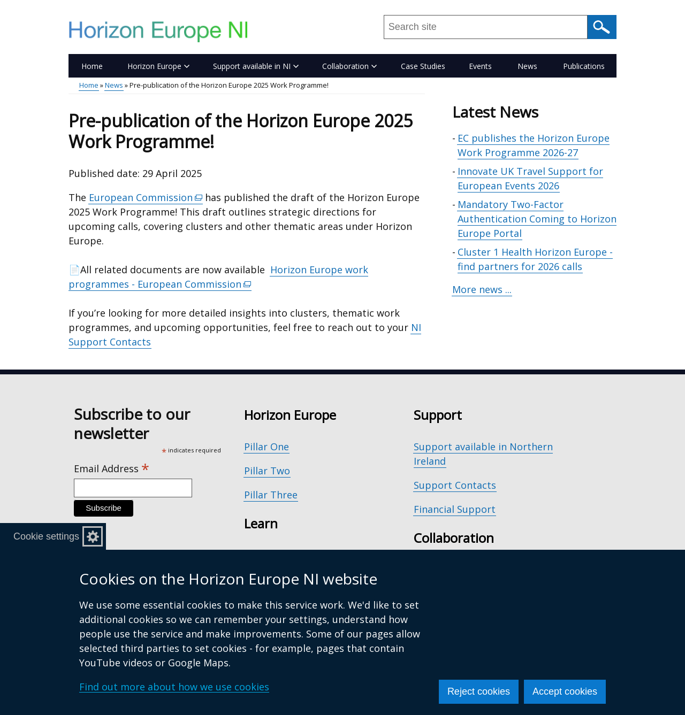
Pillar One (266, 446)
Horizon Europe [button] (158, 66)
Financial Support (455, 509)
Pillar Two (267, 470)
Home (92, 66)
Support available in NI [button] (256, 66)
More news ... (482, 289)
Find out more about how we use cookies (174, 686)
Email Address (111, 468)
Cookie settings (46, 536)
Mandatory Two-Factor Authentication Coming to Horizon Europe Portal (537, 219)
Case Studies (423, 66)
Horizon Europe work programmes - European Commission (218, 277)
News (527, 66)
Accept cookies (564, 691)
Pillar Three (271, 494)
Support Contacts (455, 485)
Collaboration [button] (349, 66)
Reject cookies (478, 691)
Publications (584, 66)
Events (480, 66)
